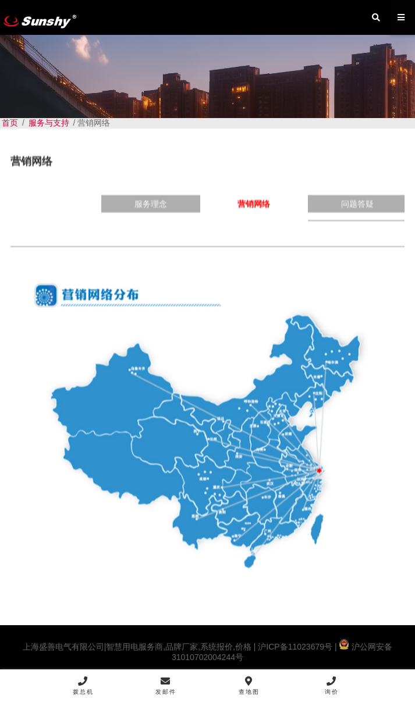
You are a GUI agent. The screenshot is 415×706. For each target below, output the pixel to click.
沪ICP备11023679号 (294, 646)
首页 (10, 122)
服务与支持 (49, 122)
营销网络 (253, 211)
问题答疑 (357, 211)
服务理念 (150, 211)
